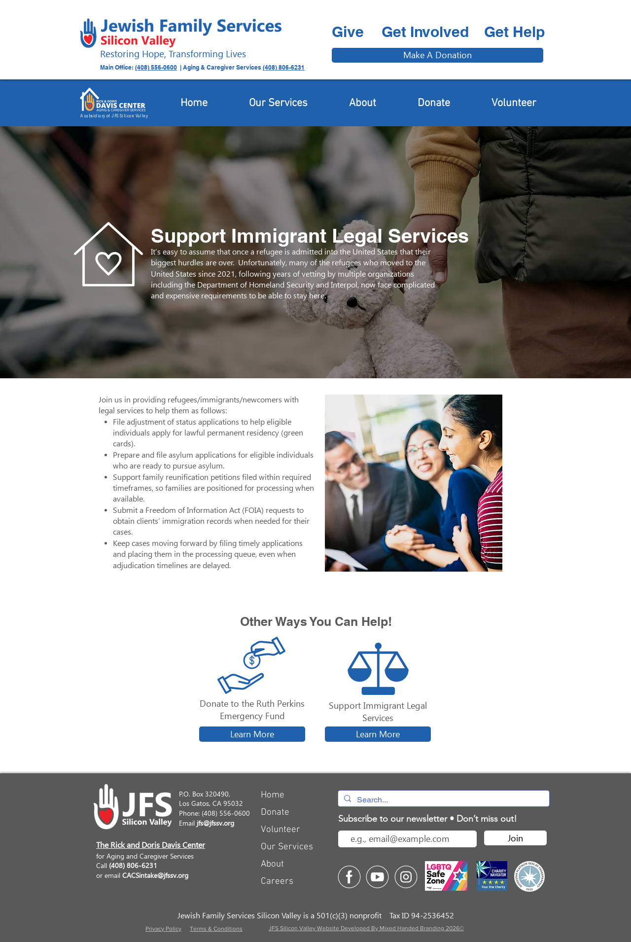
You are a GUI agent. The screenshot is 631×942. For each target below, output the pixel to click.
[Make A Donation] (437, 55)
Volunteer (280, 829)
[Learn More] (252, 734)
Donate (275, 812)
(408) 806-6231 (284, 67)
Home (272, 795)
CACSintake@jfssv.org (155, 875)
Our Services (287, 847)
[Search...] (442, 800)
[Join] (515, 838)
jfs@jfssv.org (215, 823)
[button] (108, 254)
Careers (277, 881)
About (272, 864)
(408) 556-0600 (156, 67)
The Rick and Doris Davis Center (150, 845)
